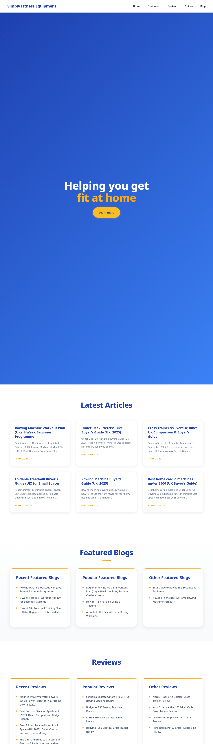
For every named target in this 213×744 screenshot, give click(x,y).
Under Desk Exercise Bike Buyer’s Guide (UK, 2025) (102, 430)
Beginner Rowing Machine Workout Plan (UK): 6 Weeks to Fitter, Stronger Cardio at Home (107, 591)
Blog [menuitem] (203, 6)
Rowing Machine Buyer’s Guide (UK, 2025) (101, 481)
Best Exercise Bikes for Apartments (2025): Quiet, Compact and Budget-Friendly (40, 715)
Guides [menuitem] (189, 6)
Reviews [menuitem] (173, 6)
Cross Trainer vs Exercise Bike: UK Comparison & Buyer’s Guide (172, 432)
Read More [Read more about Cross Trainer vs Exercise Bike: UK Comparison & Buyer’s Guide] (155, 458)
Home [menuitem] (136, 6)
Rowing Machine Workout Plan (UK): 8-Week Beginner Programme (40, 432)
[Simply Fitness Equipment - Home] (31, 6)
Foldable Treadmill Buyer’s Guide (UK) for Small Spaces (37, 481)
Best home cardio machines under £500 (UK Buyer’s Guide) (172, 481)
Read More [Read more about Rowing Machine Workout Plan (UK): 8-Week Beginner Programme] (22, 458)
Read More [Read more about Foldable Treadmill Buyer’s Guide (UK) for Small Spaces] (22, 505)
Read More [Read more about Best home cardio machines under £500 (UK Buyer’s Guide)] (155, 505)
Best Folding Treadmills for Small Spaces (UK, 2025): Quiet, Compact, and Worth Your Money (40, 729)
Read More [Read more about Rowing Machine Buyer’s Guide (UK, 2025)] (88, 505)
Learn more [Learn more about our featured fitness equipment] (106, 214)
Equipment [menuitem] (153, 6)
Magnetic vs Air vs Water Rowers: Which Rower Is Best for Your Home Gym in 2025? (40, 700)
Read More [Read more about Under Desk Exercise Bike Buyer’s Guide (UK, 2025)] (88, 454)
